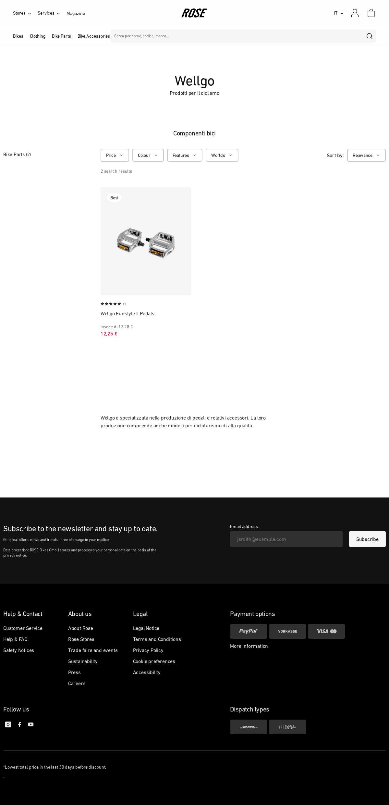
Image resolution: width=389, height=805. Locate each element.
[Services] (52, 13)
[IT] (338, 13)
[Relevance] (366, 155)
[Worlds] (222, 155)
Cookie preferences (154, 661)
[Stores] (25, 13)
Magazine (76, 13)
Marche (140, 36)
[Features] (184, 155)
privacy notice (14, 555)
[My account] (355, 13)
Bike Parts (17, 154)
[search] (370, 36)
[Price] (115, 155)
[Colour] (148, 155)
